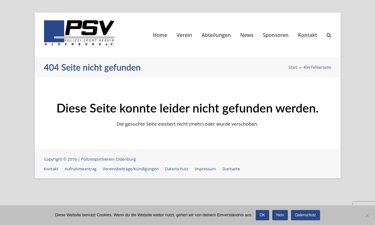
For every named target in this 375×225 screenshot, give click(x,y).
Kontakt (51, 169)
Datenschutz (176, 169)
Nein (280, 215)
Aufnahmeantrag (80, 169)
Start (293, 67)
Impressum (205, 169)
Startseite (231, 169)
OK (262, 215)
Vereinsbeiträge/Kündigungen (131, 169)
